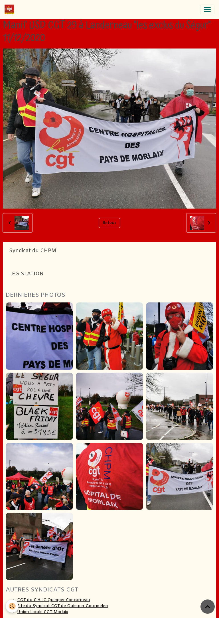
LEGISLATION (26, 274)
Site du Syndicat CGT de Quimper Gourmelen (62, 606)
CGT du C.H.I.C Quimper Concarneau (53, 600)
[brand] (11, 9)
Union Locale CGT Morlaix (42, 612)
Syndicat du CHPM (32, 251)
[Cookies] (12, 606)
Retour (109, 223)
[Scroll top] (207, 606)
